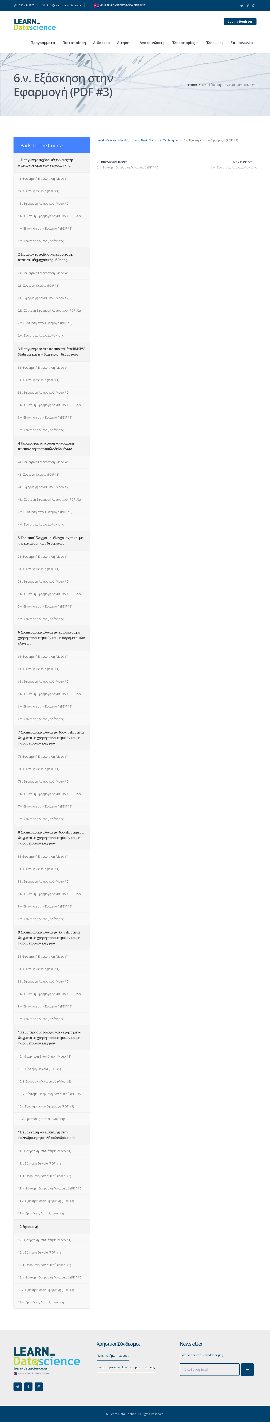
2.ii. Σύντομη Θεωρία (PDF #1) (38, 285)
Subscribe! (247, 1369)
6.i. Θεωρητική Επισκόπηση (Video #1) (44, 656)
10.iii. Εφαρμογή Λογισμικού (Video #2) (44, 1081)
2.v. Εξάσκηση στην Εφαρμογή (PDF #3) (45, 323)
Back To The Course (41, 145)
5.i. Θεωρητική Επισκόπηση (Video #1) (44, 556)
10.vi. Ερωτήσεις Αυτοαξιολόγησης (41, 1119)
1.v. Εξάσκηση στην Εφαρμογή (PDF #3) (45, 228)
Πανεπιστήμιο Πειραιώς (113, 1356)
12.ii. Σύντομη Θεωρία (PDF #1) (39, 1252)
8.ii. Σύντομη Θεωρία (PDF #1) (38, 869)
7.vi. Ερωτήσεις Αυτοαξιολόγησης (40, 819)
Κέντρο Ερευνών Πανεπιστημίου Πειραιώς (126, 1367)
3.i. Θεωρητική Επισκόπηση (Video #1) (44, 367)
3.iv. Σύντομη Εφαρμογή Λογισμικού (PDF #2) (49, 405)
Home (192, 85)
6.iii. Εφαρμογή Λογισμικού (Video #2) (43, 681)
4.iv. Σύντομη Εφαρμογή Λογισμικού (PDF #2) (49, 499)
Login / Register (240, 21)
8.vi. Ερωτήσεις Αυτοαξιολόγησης (40, 919)
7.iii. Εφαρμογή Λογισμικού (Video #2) (43, 781)
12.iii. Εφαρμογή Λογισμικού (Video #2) (44, 1265)
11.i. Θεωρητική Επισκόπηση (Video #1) (44, 1151)
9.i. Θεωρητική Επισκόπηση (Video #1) (44, 956)
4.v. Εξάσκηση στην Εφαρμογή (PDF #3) (45, 512)
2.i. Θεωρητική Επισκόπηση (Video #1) (44, 273)
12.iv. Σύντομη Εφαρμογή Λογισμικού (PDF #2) (50, 1277)
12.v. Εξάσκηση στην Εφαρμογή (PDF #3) (46, 1290)
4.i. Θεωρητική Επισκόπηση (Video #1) (44, 462)
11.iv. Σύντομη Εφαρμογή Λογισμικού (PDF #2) (50, 1188)
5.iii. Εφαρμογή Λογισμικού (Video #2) (43, 581)
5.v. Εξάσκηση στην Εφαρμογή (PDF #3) (45, 606)
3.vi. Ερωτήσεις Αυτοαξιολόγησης (40, 430)
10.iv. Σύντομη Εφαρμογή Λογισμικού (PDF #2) (50, 1094)
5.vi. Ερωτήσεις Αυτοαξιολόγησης (40, 619)
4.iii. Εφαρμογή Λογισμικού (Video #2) (43, 487)
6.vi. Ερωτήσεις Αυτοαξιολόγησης (40, 719)
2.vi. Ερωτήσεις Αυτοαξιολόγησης (40, 335)
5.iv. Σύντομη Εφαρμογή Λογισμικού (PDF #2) (49, 594)
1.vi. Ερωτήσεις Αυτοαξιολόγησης (40, 241)
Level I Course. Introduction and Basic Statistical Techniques (138, 140)
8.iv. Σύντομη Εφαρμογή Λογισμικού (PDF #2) (49, 894)
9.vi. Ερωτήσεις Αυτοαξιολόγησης (40, 1019)
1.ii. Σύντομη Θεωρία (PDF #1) (38, 191)
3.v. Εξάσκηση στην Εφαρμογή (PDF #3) (45, 417)
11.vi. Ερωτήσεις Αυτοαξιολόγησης (41, 1213)
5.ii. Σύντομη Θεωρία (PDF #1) (38, 569)
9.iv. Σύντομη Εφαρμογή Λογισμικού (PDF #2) (49, 994)
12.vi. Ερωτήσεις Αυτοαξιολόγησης (41, 1302)
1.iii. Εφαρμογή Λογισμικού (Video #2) (43, 203)
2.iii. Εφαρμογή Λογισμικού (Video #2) (43, 298)
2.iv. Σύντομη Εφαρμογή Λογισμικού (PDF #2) (49, 310)
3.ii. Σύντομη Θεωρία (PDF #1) (38, 380)
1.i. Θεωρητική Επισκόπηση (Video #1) (44, 179)
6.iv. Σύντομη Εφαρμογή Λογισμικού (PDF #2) (49, 694)
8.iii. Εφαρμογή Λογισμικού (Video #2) (43, 881)
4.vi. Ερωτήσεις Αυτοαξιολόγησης (40, 524)
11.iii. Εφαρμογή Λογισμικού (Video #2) (44, 1176)
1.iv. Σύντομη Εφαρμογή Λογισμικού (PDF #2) (49, 216)
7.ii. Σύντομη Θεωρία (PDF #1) (38, 769)
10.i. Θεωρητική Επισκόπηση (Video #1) (44, 1056)
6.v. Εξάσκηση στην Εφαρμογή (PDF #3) (45, 706)
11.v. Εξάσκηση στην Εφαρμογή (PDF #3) (46, 1201)
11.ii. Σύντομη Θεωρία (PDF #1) (39, 1163)
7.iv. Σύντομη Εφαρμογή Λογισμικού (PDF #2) (49, 794)
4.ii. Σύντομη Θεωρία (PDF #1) (38, 474)
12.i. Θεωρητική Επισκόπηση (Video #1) (44, 1240)
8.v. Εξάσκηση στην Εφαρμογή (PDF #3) (45, 906)
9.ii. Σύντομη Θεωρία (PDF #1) (38, 969)
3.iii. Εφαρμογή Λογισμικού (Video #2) (43, 392)
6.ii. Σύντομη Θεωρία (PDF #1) (38, 669)
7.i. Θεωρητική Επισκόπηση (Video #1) (44, 756)
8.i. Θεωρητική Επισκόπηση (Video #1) (44, 856)
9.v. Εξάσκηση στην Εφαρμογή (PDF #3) (45, 1006)
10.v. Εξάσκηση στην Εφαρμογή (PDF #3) (46, 1106)
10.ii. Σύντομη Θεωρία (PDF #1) (39, 1069)
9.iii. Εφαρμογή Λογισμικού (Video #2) (43, 981)
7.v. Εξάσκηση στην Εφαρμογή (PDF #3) (45, 806)
